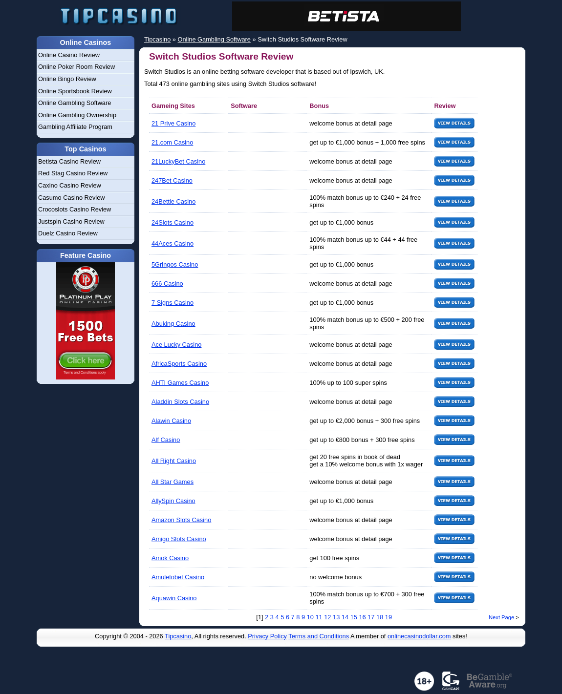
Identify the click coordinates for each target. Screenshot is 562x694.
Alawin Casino (171, 420)
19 (388, 617)
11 (318, 617)
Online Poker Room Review (76, 66)
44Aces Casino (172, 243)
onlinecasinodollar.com (419, 636)
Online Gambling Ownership (77, 115)
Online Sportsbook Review (75, 91)
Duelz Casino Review (68, 233)
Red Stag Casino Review (73, 173)
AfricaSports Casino (179, 363)
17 (370, 617)
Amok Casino (170, 558)
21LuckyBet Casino (178, 161)
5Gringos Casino (174, 264)
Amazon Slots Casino (181, 520)
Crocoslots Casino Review (74, 209)
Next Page (501, 617)
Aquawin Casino (173, 598)
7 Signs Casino (172, 302)
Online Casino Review (69, 55)
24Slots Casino (172, 222)
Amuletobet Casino (177, 577)
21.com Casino (172, 142)
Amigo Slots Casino (178, 539)
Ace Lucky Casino (176, 344)
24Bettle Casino (173, 201)
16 (362, 617)
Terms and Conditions (318, 636)
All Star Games (172, 481)
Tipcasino (178, 636)
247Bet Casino (172, 180)
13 (336, 617)
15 (353, 617)
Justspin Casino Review (71, 221)
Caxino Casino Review (69, 185)
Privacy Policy (267, 636)
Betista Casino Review (69, 161)
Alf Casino (165, 439)
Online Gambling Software (74, 102)
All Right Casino (173, 460)
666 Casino (167, 283)
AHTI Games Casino (180, 382)
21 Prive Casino (173, 123)
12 (327, 617)
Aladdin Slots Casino (180, 401)
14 (345, 617)
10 (310, 617)
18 (379, 617)
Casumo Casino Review (71, 197)
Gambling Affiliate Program (75, 126)
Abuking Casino (173, 323)
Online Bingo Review (67, 79)
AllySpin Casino (173, 501)
